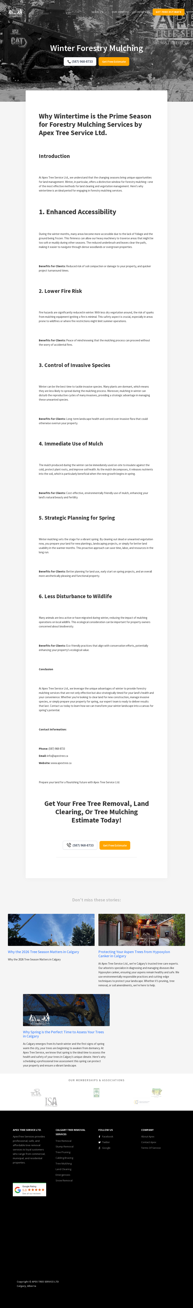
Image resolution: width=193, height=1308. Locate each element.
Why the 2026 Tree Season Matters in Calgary (43, 952)
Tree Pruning (63, 1152)
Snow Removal (64, 1180)
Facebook (107, 1136)
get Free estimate (169, 12)
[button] (99, 12)
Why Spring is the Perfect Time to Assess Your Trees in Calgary (63, 1034)
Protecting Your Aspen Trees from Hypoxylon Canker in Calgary (134, 954)
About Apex (147, 1136)
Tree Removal (63, 1141)
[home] (15, 13)
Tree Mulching (64, 1163)
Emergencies (63, 1174)
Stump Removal (65, 1146)
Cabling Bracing (64, 1158)
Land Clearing (63, 1169)
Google (106, 1148)
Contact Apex (148, 1142)
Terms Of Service (151, 1148)
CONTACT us (142, 12)
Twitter (106, 1142)
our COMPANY (120, 12)
